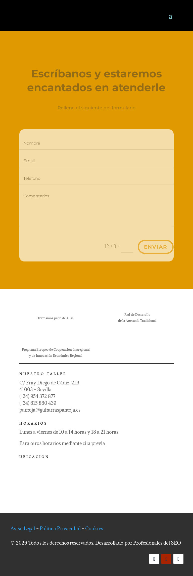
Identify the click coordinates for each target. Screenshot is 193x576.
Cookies (94, 528)
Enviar (155, 247)
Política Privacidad (60, 528)
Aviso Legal (23, 528)
